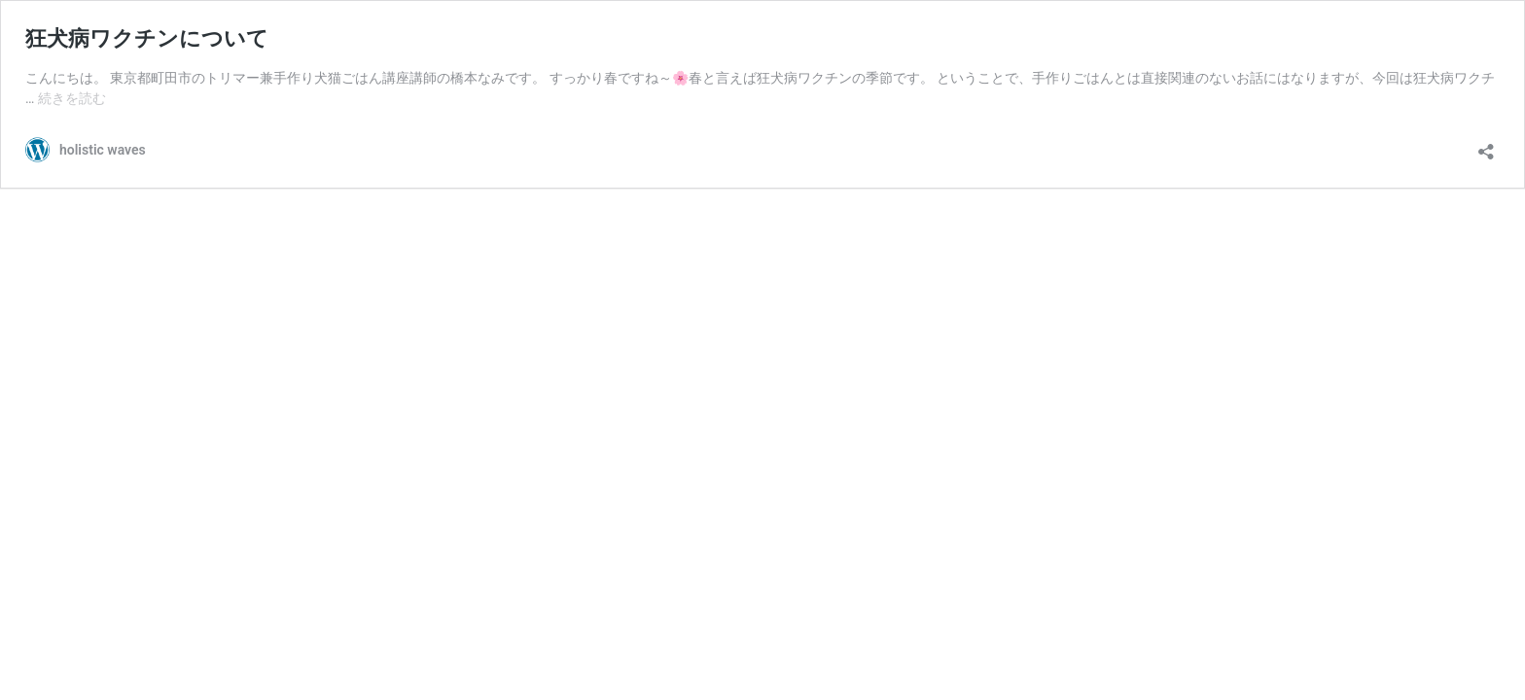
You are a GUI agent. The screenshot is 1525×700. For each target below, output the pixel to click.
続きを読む (72, 98)
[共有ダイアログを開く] (1486, 145)
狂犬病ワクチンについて (146, 38)
